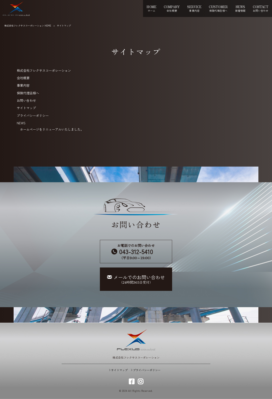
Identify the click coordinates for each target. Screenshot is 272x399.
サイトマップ (26, 107)
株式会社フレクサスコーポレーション (44, 70)
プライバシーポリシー (33, 115)
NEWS (21, 122)
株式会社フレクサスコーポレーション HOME (27, 25)
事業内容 (23, 85)
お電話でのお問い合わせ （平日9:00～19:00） (136, 251)
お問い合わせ (26, 100)
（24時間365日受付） (136, 279)
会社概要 (23, 77)
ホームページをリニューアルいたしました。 (52, 129)
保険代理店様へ (28, 93)
